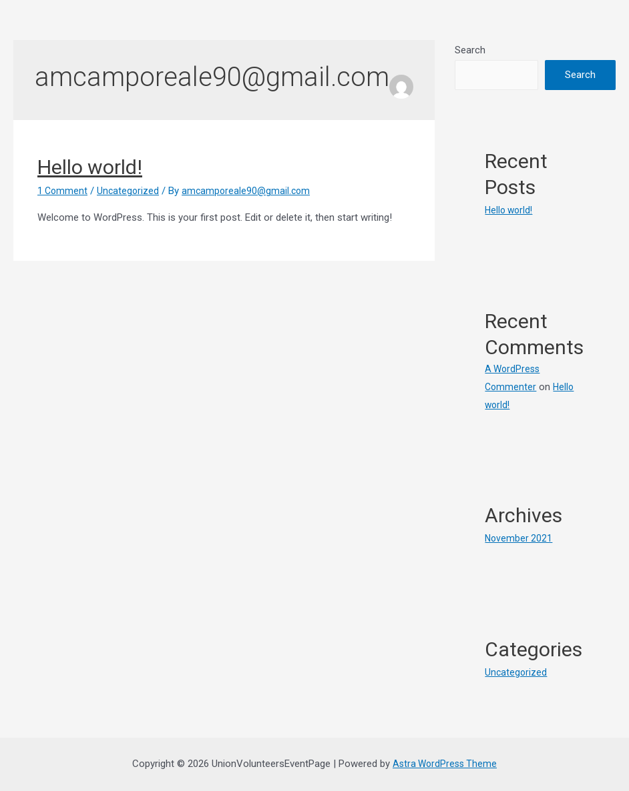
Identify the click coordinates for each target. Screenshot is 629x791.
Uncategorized (130, 191)
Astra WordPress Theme (445, 764)
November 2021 (519, 538)
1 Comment (63, 191)
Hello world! (89, 167)
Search (470, 50)
